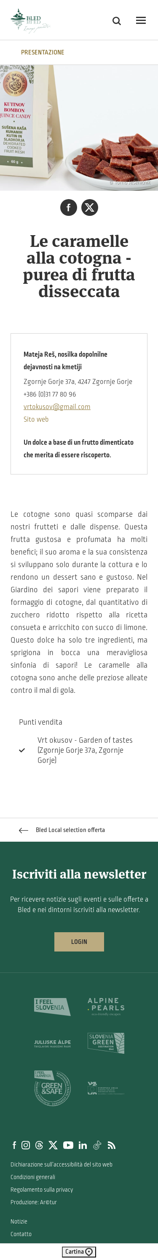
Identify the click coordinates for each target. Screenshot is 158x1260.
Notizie (19, 1222)
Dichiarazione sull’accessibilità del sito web (61, 1164)
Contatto (21, 1234)
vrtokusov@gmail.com (57, 407)
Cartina (78, 1252)
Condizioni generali (33, 1177)
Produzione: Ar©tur (34, 1202)
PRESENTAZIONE (42, 52)
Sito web (36, 419)
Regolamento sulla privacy (42, 1190)
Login (79, 942)
